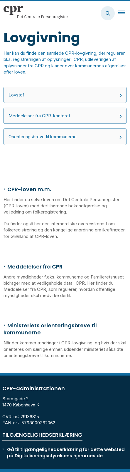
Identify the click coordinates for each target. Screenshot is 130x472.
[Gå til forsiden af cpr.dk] (34, 13)
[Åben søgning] (108, 13)
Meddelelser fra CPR (35, 266)
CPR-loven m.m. (29, 189)
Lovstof (16, 95)
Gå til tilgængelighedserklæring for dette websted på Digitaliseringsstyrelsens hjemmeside (66, 452)
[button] (124, 13)
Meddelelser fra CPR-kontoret (39, 116)
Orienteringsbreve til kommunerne (43, 136)
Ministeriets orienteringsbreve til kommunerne (50, 329)
